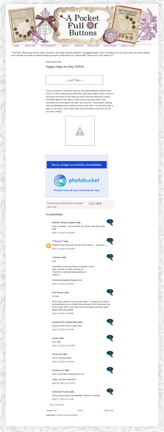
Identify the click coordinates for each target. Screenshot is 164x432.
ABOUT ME (30, 46)
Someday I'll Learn (60, 392)
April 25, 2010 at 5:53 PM (63, 362)
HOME (16, 46)
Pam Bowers (58, 292)
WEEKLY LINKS (128, 46)
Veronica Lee (58, 370)
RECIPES (79, 46)
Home (80, 410)
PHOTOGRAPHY (48, 46)
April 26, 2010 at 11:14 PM (63, 383)
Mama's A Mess (53, 93)
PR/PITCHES (93, 46)
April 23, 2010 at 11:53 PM (63, 345)
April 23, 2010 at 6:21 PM (63, 329)
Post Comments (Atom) (68, 415)
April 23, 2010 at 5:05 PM (63, 313)
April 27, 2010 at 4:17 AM (63, 399)
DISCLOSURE (110, 46)
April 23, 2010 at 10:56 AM (63, 233)
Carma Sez (57, 354)
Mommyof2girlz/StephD (64, 203)
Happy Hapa (104, 93)
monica (55, 338)
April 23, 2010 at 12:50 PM (63, 249)
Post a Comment (56, 405)
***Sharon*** (57, 241)
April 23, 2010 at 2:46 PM (63, 284)
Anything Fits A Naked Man (64, 322)
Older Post (108, 410)
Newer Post (52, 410)
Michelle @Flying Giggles (64, 222)
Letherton (56, 257)
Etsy (55, 207)
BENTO (65, 46)
